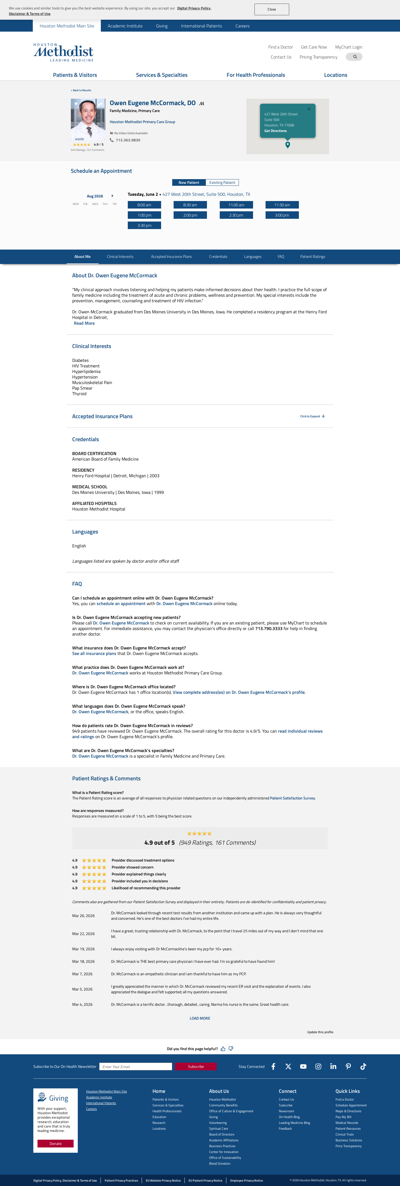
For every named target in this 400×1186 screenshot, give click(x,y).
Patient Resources (348, 1128)
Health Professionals (167, 1111)
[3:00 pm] (282, 215)
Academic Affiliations (224, 1140)
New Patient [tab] (189, 182)
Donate (56, 1143)
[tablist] (205, 182)
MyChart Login (348, 47)
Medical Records (347, 1122)
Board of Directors (221, 1134)
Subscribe (196, 1066)
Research (158, 1122)
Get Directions (275, 130)
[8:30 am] (190, 205)
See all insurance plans (94, 653)
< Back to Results (81, 90)
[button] (288, 145)
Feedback (285, 1128)
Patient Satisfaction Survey (292, 798)
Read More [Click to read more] (84, 323)
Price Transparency (349, 1146)
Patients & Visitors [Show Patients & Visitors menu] (75, 74)
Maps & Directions (348, 1111)
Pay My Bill (343, 1116)
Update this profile (320, 1032)
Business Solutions (349, 1140)
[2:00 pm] (190, 215)
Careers (242, 25)
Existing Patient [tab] (222, 182)
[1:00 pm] (144, 215)
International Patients (201, 25)
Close (272, 9)
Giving (162, 25)
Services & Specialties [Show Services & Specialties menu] (162, 74)
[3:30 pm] (144, 225)
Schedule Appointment (351, 1105)
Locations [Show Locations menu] (335, 74)
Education (159, 1116)
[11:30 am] (282, 205)
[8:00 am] (144, 205)
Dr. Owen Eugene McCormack (184, 603)
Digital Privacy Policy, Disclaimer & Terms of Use (65, 1180)
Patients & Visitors (165, 1099)
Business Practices (222, 1146)
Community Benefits (223, 1105)
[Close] (309, 110)
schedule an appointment (121, 603)
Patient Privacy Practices (121, 1180)
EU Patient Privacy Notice (205, 1180)
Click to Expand (313, 416)
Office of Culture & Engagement (231, 1111)
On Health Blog (289, 1116)
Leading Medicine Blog (294, 1122)
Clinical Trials (345, 1134)
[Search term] (355, 56)
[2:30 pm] (236, 215)
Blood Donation (219, 1163)
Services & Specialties (168, 1105)
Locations (159, 1128)
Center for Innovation (223, 1151)
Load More (200, 1018)
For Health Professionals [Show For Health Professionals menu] (256, 74)
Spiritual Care (218, 1128)
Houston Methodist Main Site (67, 25)
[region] (200, 10)
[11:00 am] (236, 205)
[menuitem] (67, 26)
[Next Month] (112, 195)
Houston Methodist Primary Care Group (142, 122)
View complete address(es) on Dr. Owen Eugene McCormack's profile (239, 692)
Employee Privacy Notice (246, 1180)
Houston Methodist (222, 1099)
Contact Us (286, 1099)
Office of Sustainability (225, 1157)
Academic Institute (125, 25)
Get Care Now (314, 47)
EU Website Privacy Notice (163, 1180)
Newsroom (286, 1111)
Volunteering (218, 1122)
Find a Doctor (280, 47)
